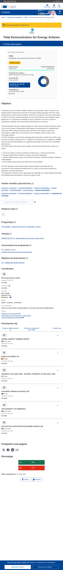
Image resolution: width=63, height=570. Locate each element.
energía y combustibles (41, 188)
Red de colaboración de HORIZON (12, 317)
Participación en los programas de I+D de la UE (15, 315)
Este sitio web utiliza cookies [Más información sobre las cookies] (17, 562)
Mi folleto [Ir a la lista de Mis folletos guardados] (37, 479)
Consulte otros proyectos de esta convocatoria (16, 252)
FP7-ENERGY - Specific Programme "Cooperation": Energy (21, 227)
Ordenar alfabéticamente (10, 328)
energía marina (28, 190)
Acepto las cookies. (17, 567)
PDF (33, 468)
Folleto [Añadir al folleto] (25, 479)
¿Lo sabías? (57, 1)
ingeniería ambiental (25, 188)
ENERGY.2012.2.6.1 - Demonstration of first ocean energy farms (22, 238)
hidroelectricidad (15, 190)
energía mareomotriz (42, 190)
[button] (54, 6)
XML (33, 462)
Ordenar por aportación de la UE (31, 329)
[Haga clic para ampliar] (58, 336)
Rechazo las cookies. (45, 567)
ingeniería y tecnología (8, 188)
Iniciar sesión (47, 6)
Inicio (3, 17)
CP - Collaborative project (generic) (13, 262)
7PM (25, 17)
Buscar (59, 6)
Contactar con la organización (10, 313)
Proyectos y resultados (14, 17)
